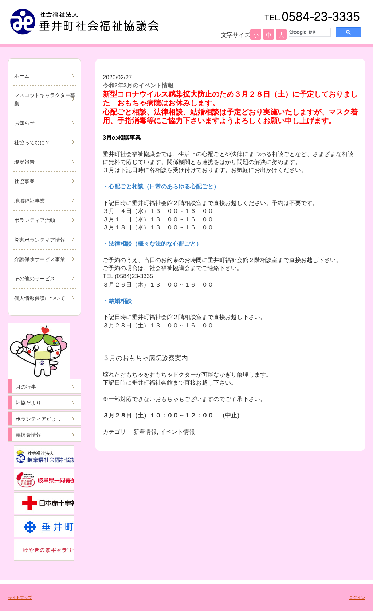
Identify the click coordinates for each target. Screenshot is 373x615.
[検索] (309, 32)
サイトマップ (20, 597)
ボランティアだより (39, 419)
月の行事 (26, 387)
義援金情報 (28, 435)
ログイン (357, 597)
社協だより (28, 403)
